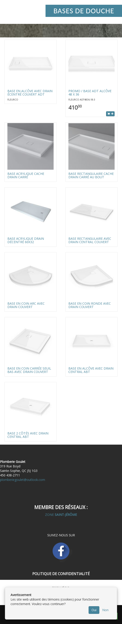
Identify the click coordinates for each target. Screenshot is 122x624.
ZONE (61, 514)
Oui (94, 610)
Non (105, 610)
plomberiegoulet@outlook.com (22, 480)
